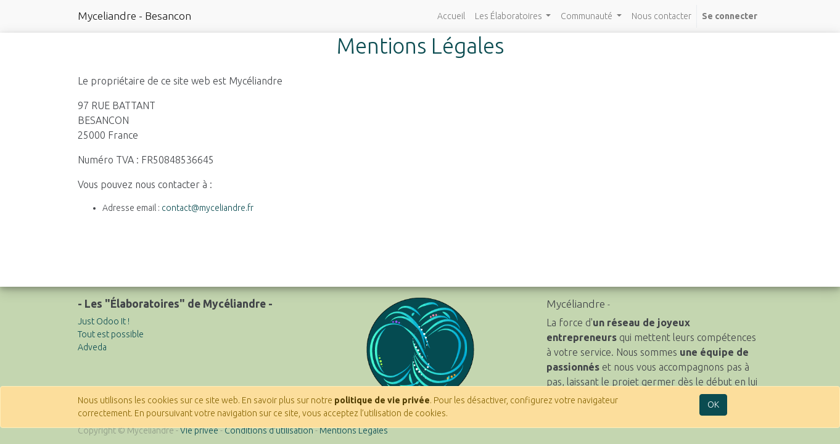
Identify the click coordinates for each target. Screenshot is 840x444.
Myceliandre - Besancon (134, 16)
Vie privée (199, 430)
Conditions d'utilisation (268, 430)
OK (713, 404)
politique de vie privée (382, 400)
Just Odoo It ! (104, 321)
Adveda (92, 347)
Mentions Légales (353, 430)
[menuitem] (451, 16)
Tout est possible (111, 334)
